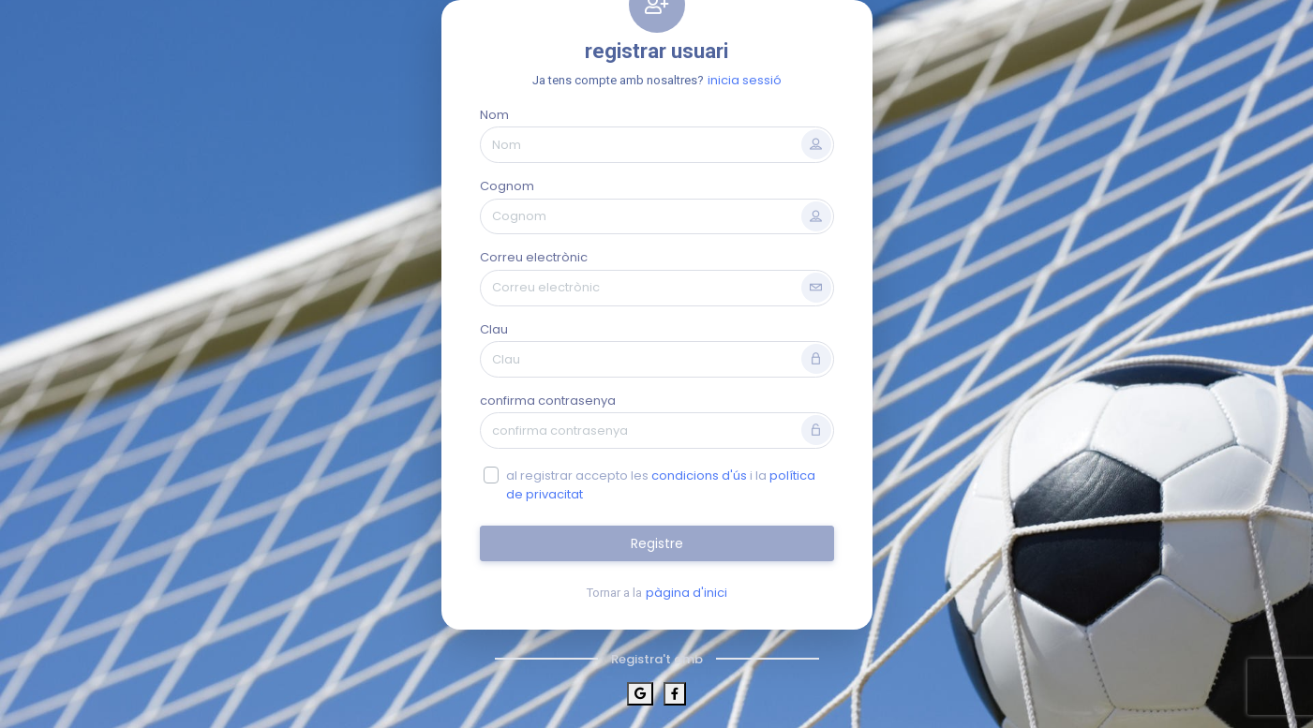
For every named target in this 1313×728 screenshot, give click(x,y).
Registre (657, 543)
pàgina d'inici (686, 593)
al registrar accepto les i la (660, 485)
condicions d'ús (699, 475)
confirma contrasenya (548, 400)
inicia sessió (745, 80)
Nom (494, 115)
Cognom (507, 186)
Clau (494, 329)
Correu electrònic (534, 257)
